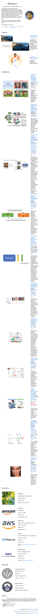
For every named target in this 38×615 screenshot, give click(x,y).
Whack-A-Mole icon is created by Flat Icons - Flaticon (27, 611)
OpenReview (14, 26)
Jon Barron (32, 609)
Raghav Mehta (34, 242)
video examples (33, 37)
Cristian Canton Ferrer (34, 148)
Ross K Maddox (33, 398)
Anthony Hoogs (34, 203)
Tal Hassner (33, 146)
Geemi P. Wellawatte (33, 428)
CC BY (36, 613)
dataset (35, 438)
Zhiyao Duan (33, 466)
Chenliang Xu (19, 16)
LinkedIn (20, 26)
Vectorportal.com (31, 613)
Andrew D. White (34, 433)
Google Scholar (7, 26)
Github (12, 27)
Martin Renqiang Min (26, 560)
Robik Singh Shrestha (33, 81)
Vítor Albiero (33, 243)
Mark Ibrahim (33, 150)
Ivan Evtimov (34, 143)
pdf (31, 88)
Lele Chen (33, 461)
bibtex (34, 152)
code (37, 116)
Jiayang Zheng (33, 364)
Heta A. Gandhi (34, 431)
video (32, 154)
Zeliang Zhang (33, 109)
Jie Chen (32, 396)
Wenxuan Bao (33, 363)
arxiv (34, 88)
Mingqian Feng (34, 110)
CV (2, 26)
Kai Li (34, 291)
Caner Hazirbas (33, 145)
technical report (33, 36)
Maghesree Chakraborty (33, 430)
